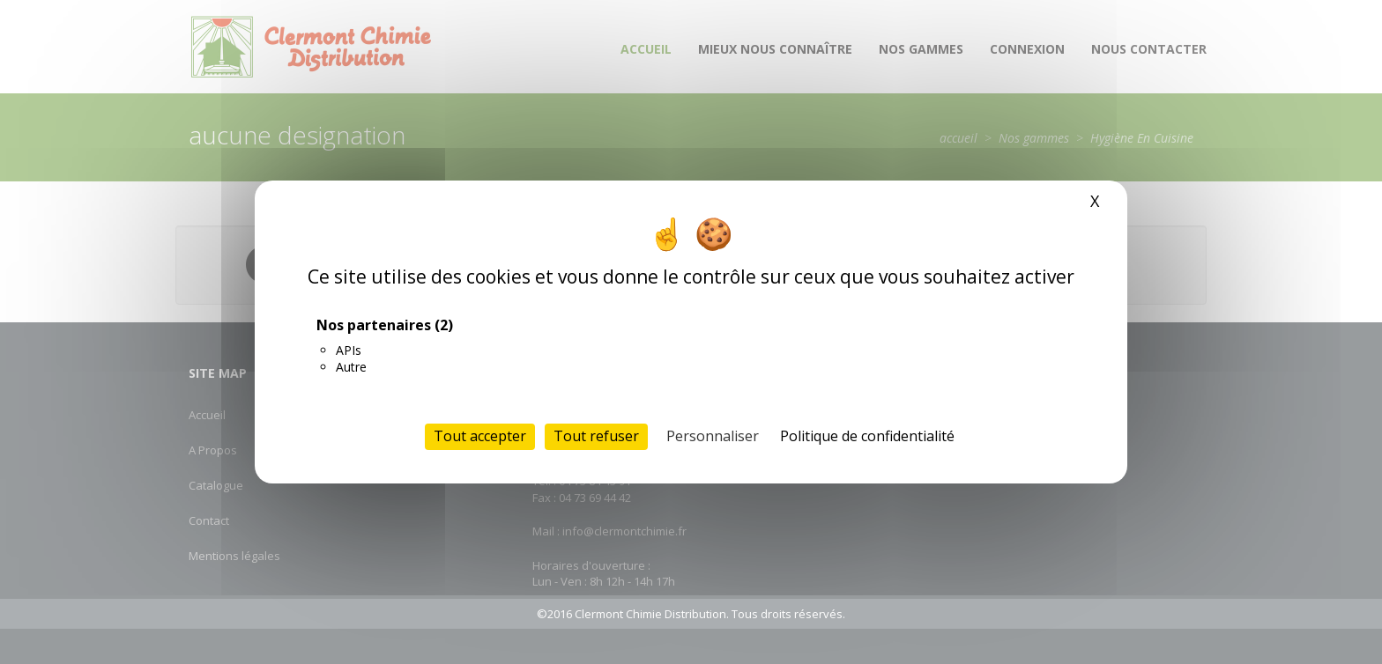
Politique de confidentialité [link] (867, 436)
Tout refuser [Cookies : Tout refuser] (596, 436)
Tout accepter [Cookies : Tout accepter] (480, 436)
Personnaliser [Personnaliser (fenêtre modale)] (712, 436)
